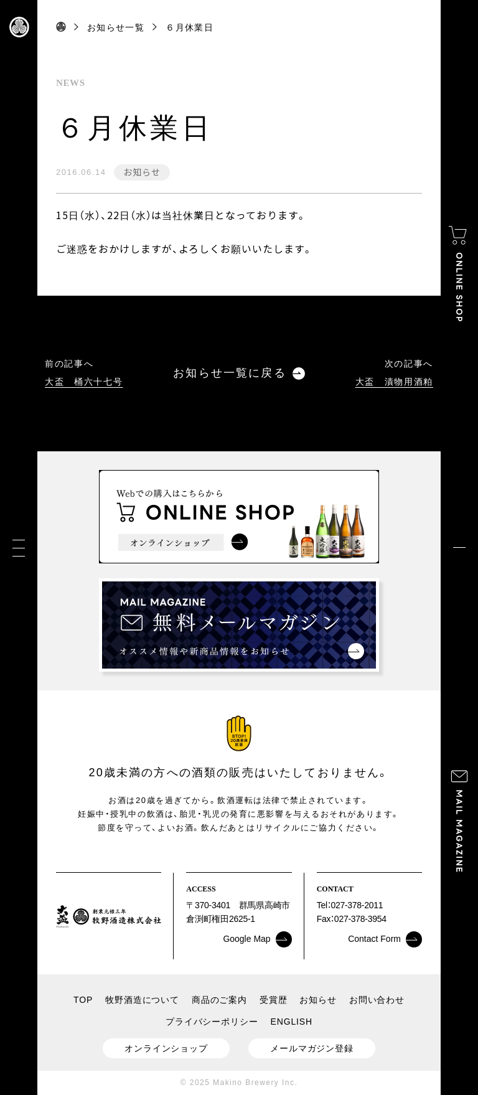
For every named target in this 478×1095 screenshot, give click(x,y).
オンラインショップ (166, 1048)
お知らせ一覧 (115, 27)
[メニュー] (18, 547)
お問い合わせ (377, 1000)
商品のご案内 (219, 1000)
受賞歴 (274, 1000)
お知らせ (141, 172)
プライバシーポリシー (212, 1022)
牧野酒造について (142, 1000)
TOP (83, 1000)
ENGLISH (291, 1022)
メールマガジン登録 (312, 1048)
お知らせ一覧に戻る (238, 373)
